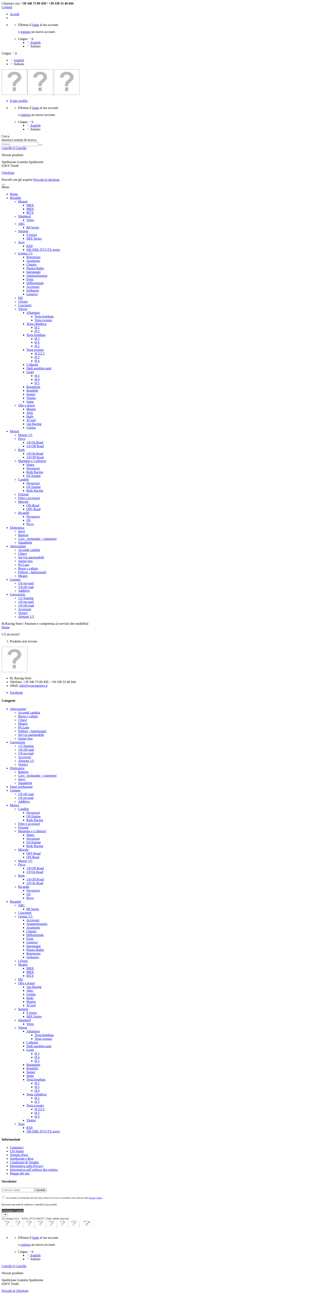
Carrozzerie (17, 594)
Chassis (31, 264)
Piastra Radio (35, 268)
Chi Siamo (17, 1151)
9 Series (31, 235)
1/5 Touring (26, 598)
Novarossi (33, 468)
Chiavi (22, 553)
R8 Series (32, 227)
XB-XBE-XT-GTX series (43, 249)
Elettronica (17, 527)
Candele (23, 479)
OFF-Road (33, 509)
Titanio (31, 398)
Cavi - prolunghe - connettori (37, 539)
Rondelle (32, 390)
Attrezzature (18, 546)
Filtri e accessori (29, 498)
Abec (29, 412)
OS (28, 520)
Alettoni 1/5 (26, 616)
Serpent (23, 231)
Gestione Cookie (13, 1210)
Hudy (30, 416)
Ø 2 (37, 327)
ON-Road (32, 505)
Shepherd (24, 216)
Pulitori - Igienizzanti (32, 572)
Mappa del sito (19, 1173)
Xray (21, 242)
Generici (32, 294)
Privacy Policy (96, 1198)
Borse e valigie (28, 568)
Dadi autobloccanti (38, 368)
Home (14, 194)
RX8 (29, 246)
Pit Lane (23, 564)
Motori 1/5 (25, 435)
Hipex (30, 464)
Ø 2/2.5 (39, 353)
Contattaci (16, 1147)
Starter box (25, 561)
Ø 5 (37, 383)
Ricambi (15, 198)
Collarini (32, 364)
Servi (21, 531)
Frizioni (23, 494)
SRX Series (34, 238)
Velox (30, 220)
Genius (31, 427)
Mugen (22, 201)
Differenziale (35, 283)
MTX (30, 212)
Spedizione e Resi (22, 1158)
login (35, 25)
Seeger (30, 394)
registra (25, 32)
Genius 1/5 (25, 253)
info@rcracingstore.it (33, 685)
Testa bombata (44, 316)
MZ (20, 298)
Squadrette (25, 542)
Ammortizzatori (36, 275)
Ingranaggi (33, 272)
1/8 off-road (26, 605)
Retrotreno (33, 257)
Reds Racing (34, 472)
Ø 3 (37, 331)
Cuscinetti (25, 305)
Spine (30, 401)
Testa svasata (43, 320)
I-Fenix (23, 301)
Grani (30, 372)
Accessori (32, 286)
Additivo (24, 590)
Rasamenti (33, 387)
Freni (29, 279)
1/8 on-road (25, 583)
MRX (30, 205)
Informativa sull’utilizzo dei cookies (34, 1169)
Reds (21, 450)
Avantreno (33, 261)
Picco (22, 438)
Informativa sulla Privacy (26, 1166)
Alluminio (33, 312)
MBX (30, 209)
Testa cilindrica (36, 324)
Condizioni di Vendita (24, 1162)
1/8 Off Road (35, 446)
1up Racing (33, 424)
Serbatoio (32, 290)
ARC (21, 223)
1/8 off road (26, 587)
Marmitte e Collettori (32, 461)
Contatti (7, 7)
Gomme (15, 579)
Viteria (22, 309)
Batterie (23, 535)
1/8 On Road (34, 442)
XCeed (30, 420)
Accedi (14, 14)
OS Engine (33, 476)
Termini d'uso (19, 1155)
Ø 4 (37, 342)
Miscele (23, 501)
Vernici (23, 613)
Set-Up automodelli (31, 557)
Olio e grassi (26, 405)
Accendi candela (29, 550)
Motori (14, 431)
